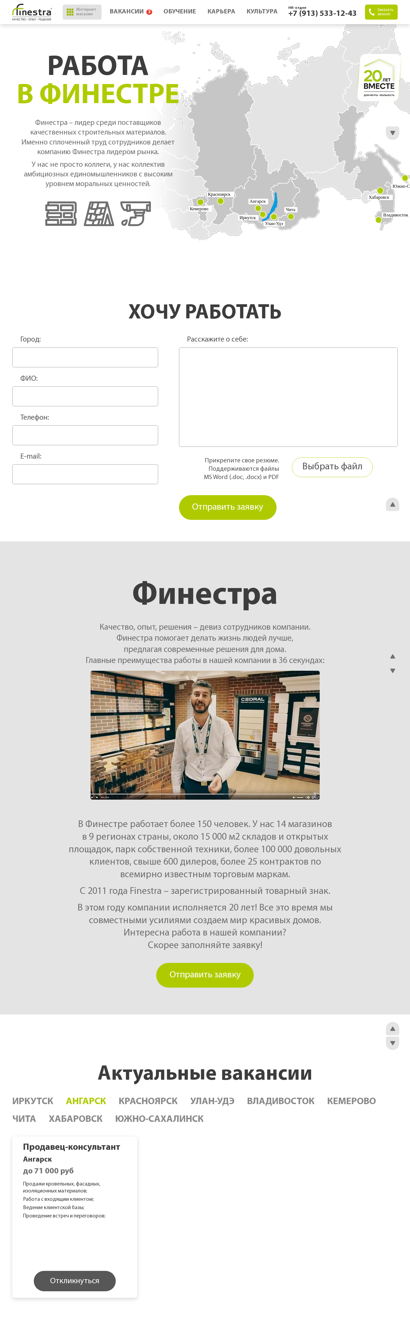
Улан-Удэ (212, 1104)
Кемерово (351, 1104)
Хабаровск (76, 1122)
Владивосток (281, 1104)
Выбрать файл (332, 467)
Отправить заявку (205, 977)
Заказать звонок (381, 12)
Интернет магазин (81, 12)
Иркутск (32, 1104)
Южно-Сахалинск (159, 1122)
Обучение (178, 12)
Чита (24, 1122)
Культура (262, 12)
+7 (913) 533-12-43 (322, 14)
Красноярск (148, 1104)
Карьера (220, 12)
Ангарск (86, 1104)
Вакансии (128, 12)
